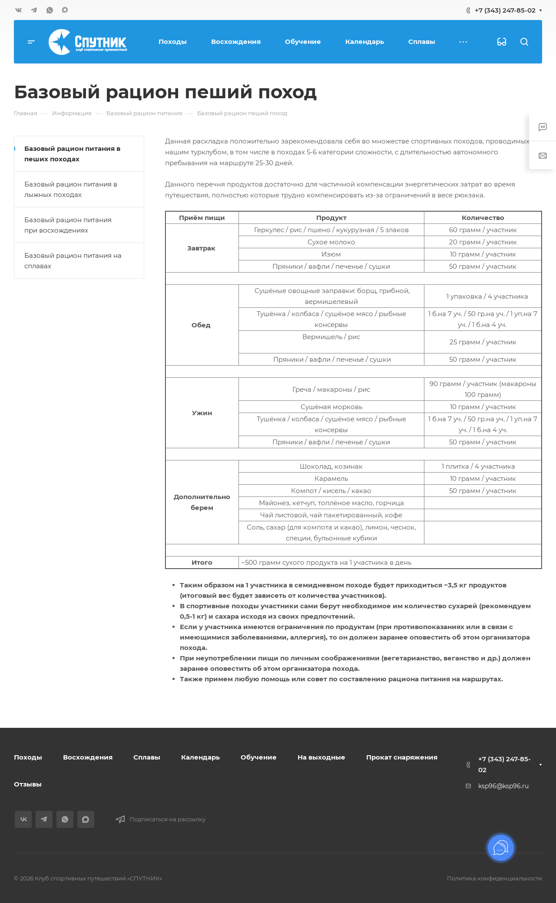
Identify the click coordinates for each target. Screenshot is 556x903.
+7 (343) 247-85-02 (505, 10)
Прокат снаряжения (401, 757)
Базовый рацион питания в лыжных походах (70, 189)
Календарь (200, 757)
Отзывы (28, 784)
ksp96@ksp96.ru (503, 786)
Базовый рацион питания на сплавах (73, 260)
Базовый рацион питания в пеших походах (72, 153)
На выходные (321, 757)
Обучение (259, 757)
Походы (28, 757)
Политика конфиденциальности (494, 878)
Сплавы (146, 757)
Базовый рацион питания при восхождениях (68, 225)
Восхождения (88, 757)
